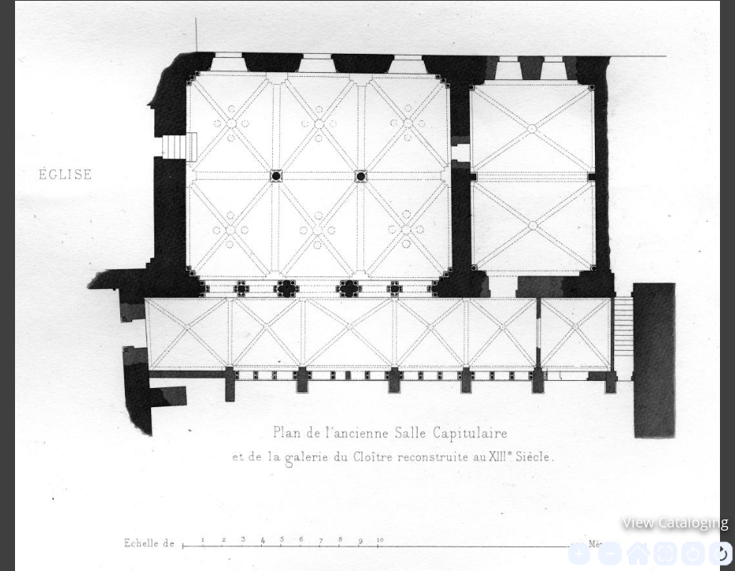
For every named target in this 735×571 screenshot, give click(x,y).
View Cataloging (676, 521)
